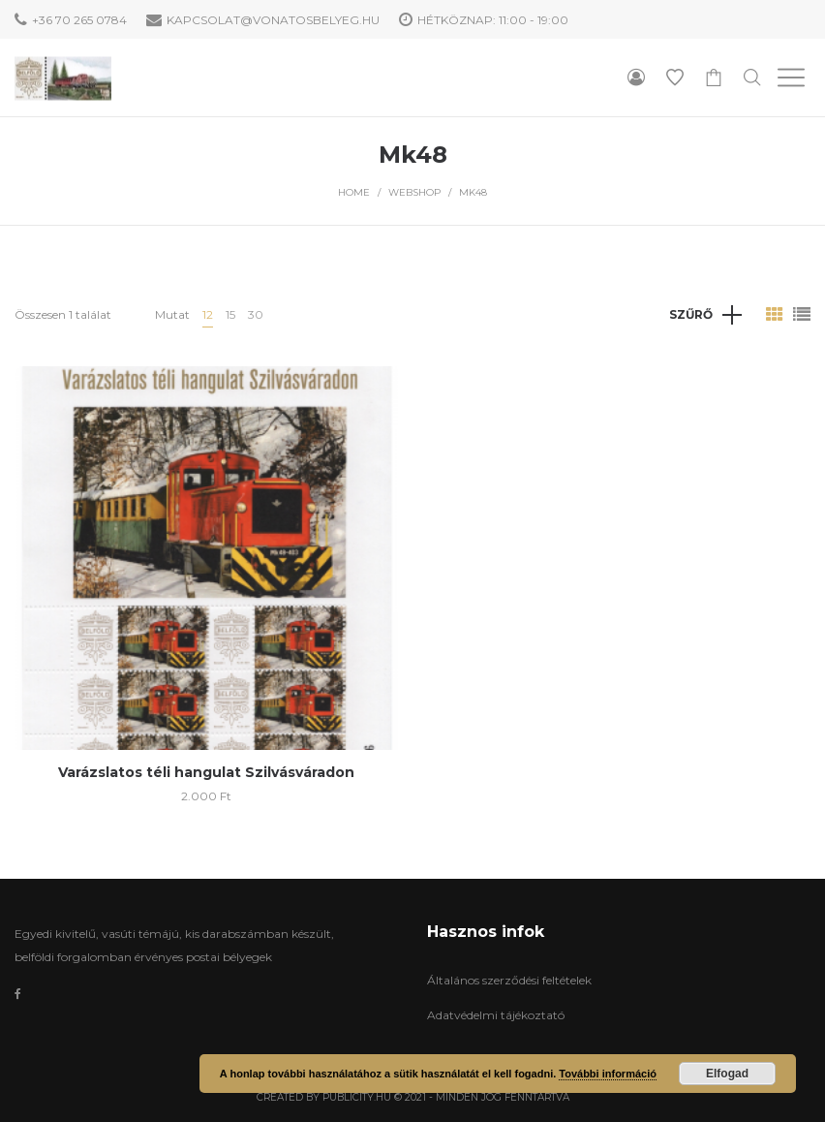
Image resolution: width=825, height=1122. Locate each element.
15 (230, 314)
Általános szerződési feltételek (509, 980)
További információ (608, 1073)
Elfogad (727, 1073)
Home (354, 192)
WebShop (414, 192)
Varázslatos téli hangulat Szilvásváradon (206, 772)
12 (207, 314)
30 (255, 314)
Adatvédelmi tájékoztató (496, 1015)
